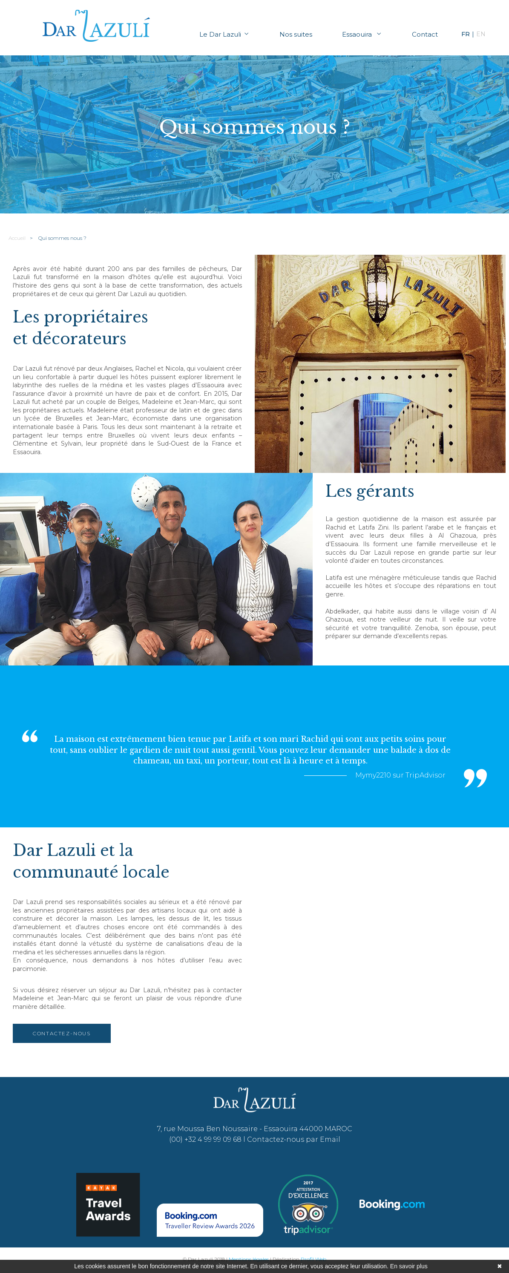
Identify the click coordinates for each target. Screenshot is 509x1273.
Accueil (17, 238)
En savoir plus (409, 1266)
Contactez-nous (62, 1033)
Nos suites (295, 34)
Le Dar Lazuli (224, 34)
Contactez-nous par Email (293, 1139)
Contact (425, 34)
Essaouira (362, 34)
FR (465, 34)
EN (481, 34)
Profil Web (313, 1259)
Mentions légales (249, 1259)
